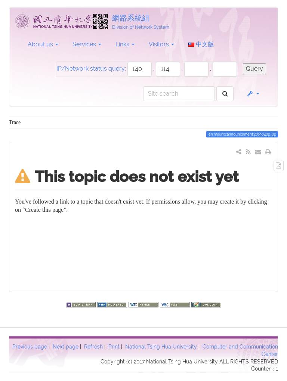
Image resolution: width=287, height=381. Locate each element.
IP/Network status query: (91, 68)
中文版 (201, 44)
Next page (65, 347)
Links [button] (125, 44)
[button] (252, 93)
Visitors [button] (161, 44)
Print (114, 347)
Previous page (29, 347)
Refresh (93, 347)
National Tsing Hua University (161, 347)
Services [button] (86, 44)
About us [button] (43, 44)
